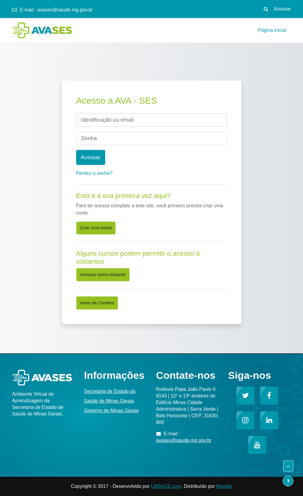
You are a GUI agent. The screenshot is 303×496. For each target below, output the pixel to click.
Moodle (224, 486)
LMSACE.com (166, 486)
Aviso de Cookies (97, 302)
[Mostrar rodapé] (288, 481)
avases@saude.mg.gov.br (65, 9)
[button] (266, 9)
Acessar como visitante (103, 274)
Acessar (282, 8)
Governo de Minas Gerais (111, 410)
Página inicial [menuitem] (272, 30)
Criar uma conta (96, 227)
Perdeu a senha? (94, 173)
